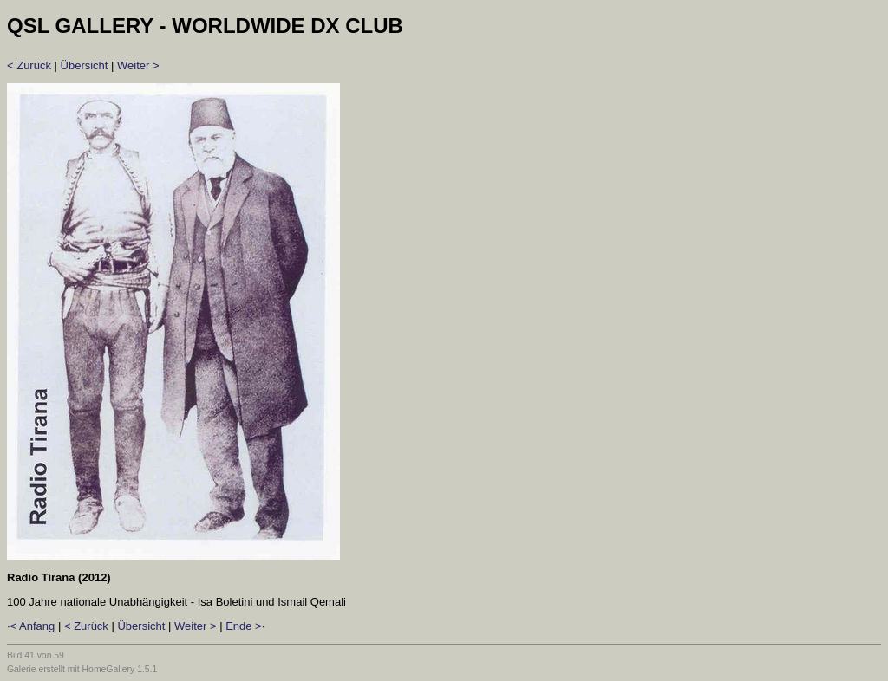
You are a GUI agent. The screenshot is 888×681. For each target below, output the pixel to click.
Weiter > (138, 65)
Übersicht (84, 65)
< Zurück (29, 65)
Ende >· (244, 625)
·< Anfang (31, 625)
